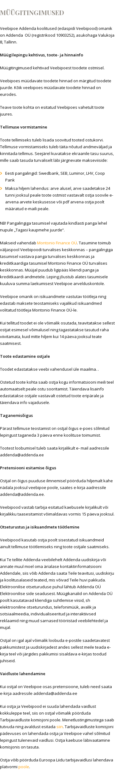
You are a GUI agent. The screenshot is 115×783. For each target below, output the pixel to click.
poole (23, 766)
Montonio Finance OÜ (57, 243)
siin (59, 726)
